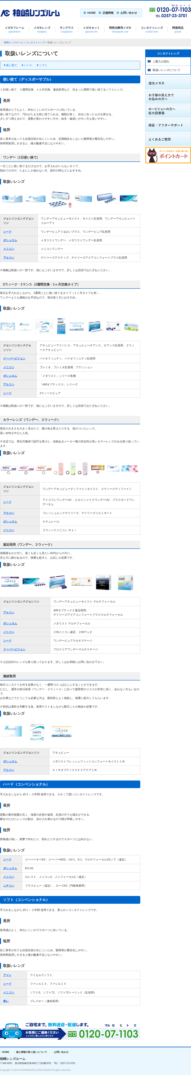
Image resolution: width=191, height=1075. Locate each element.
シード (7, 231)
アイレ (7, 975)
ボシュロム (10, 240)
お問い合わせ (128, 12)
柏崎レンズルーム (13, 42)
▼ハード (26, 65)
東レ (6, 1001)
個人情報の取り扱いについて (31, 1052)
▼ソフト (41, 65)
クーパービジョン (14, 358)
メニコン (8, 248)
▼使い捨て (10, 65)
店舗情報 (108, 12)
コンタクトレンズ (35, 42)
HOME (91, 12)
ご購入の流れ (161, 61)
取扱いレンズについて (166, 70)
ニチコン (8, 885)
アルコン (8, 257)
